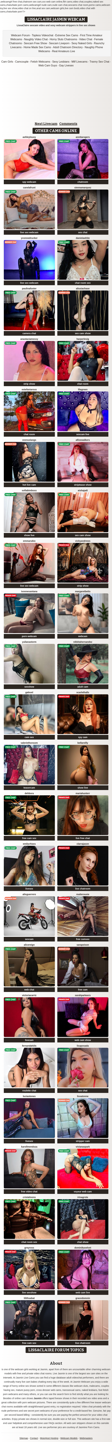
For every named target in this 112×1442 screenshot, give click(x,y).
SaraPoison (83, 944)
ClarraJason (83, 843)
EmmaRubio (29, 541)
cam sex (29, 737)
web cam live (83, 1292)
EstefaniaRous (29, 389)
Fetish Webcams (40, 61)
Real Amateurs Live (63, 51)
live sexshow (29, 1292)
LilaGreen (83, 389)
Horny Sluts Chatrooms (63, 39)
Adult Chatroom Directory (68, 47)
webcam (82, 636)
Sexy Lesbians (60, 61)
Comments (68, 124)
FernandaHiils (29, 1045)
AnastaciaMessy (29, 339)
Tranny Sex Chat (99, 61)
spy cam (82, 737)
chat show (82, 1242)
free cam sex (29, 838)
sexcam (29, 939)
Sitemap (23, 1438)
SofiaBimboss (29, 490)
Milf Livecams (80, 61)
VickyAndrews (82, 541)
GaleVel (29, 692)
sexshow (29, 686)
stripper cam (83, 1141)
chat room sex (83, 283)
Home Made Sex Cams (37, 47)
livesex (29, 888)
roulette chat (29, 1090)
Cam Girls (7, 61)
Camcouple (21, 61)
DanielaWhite (83, 238)
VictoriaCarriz (29, 995)
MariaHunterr (83, 793)
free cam (83, 989)
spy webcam (29, 182)
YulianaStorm (29, 642)
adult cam (82, 686)
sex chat (82, 232)
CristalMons (29, 1197)
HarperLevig (82, 339)
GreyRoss (29, 1247)
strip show (29, 384)
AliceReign (29, 944)
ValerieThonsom (29, 743)
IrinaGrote (82, 1197)
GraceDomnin (82, 1298)
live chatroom (82, 888)
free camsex (83, 939)
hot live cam (29, 484)
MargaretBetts (82, 591)
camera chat (29, 333)
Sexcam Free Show (35, 43)
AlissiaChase (83, 288)
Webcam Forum (20, 35)
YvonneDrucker (29, 238)
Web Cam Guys (47, 65)
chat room (82, 384)
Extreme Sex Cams (66, 35)
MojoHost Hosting (49, 1438)
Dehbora (29, 793)
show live (29, 535)
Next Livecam (46, 124)
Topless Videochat (42, 35)
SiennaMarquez (82, 187)
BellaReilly (82, 743)
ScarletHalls (82, 692)
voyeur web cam (83, 1191)
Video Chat (85, 39)
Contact (34, 1438)
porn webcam (29, 636)
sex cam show (83, 333)
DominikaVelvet (82, 1247)
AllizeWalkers (83, 440)
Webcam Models (68, 1438)
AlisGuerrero (29, 894)
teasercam (29, 787)
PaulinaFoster (29, 288)
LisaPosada (83, 1045)
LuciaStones (29, 1096)
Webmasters (86, 1438)
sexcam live (82, 434)
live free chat (83, 838)
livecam (29, 1040)
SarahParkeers (83, 995)
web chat (29, 989)
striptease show (83, 484)
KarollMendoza (29, 1146)
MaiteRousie (82, 894)
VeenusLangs (29, 440)
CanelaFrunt (29, 187)
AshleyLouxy (29, 137)
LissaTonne (82, 1096)
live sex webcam (29, 232)
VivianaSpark (83, 1146)
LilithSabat (29, 1298)
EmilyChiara (29, 843)
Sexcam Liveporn (59, 43)
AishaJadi (83, 490)
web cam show (83, 1040)
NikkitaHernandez (82, 642)
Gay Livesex (66, 65)
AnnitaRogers (83, 137)
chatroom (82, 182)
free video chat (29, 1191)
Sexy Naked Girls (82, 43)
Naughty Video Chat (36, 39)
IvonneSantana (29, 591)
